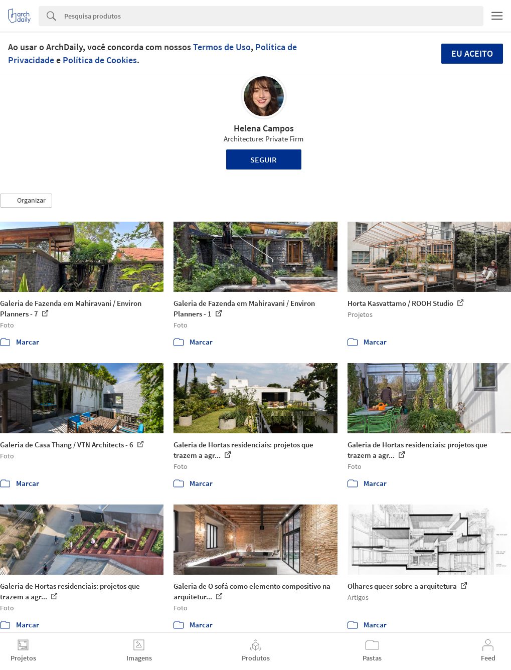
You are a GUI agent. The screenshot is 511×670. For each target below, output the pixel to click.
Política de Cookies (100, 60)
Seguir (263, 159)
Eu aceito (472, 53)
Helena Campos (264, 128)
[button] (26, 201)
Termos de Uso (222, 47)
